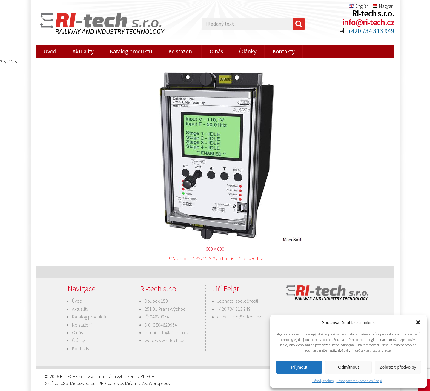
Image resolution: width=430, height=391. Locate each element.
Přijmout (299, 367)
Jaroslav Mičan (122, 383)
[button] (418, 322)
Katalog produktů (131, 51)
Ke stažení (181, 51)
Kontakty (284, 51)
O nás (216, 51)
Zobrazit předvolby (398, 367)
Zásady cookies (323, 380)
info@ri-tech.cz (368, 22)
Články (248, 51)
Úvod (50, 51)
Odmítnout (348, 367)
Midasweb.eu (83, 383)
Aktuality (83, 51)
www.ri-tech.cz (169, 340)
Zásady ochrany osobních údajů (359, 380)
